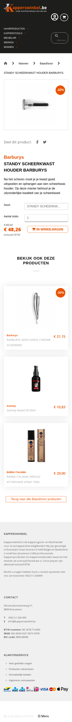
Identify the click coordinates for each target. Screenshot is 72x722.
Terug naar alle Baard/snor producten (36, 499)
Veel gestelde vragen (20, 663)
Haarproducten (14, 28)
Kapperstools (13, 33)
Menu (45, 716)
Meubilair (10, 38)
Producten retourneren (21, 669)
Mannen (9, 47)
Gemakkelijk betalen (20, 674)
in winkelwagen (47, 229)
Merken (9, 42)
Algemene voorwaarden (22, 680)
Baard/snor (46, 63)
